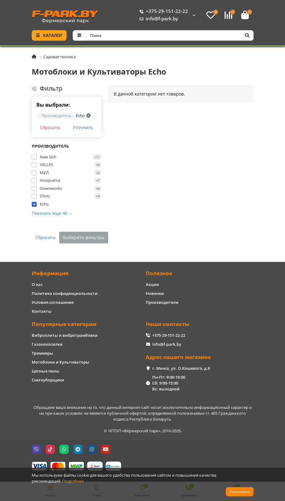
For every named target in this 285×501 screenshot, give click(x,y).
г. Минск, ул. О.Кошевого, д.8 (181, 368)
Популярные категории (64, 324)
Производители (162, 302)
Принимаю (240, 491)
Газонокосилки (47, 344)
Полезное (159, 273)
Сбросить (50, 127)
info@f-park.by (157, 18)
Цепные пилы (45, 371)
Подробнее (73, 481)
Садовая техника (59, 56)
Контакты (41, 311)
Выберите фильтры (83, 237)
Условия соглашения (53, 302)
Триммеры (42, 353)
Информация (50, 273)
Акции (152, 284)
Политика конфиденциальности (65, 293)
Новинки (155, 293)
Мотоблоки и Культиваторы (60, 362)
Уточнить (83, 127)
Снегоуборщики (48, 380)
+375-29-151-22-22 (162, 11)
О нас (37, 284)
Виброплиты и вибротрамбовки (65, 335)
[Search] (170, 35)
